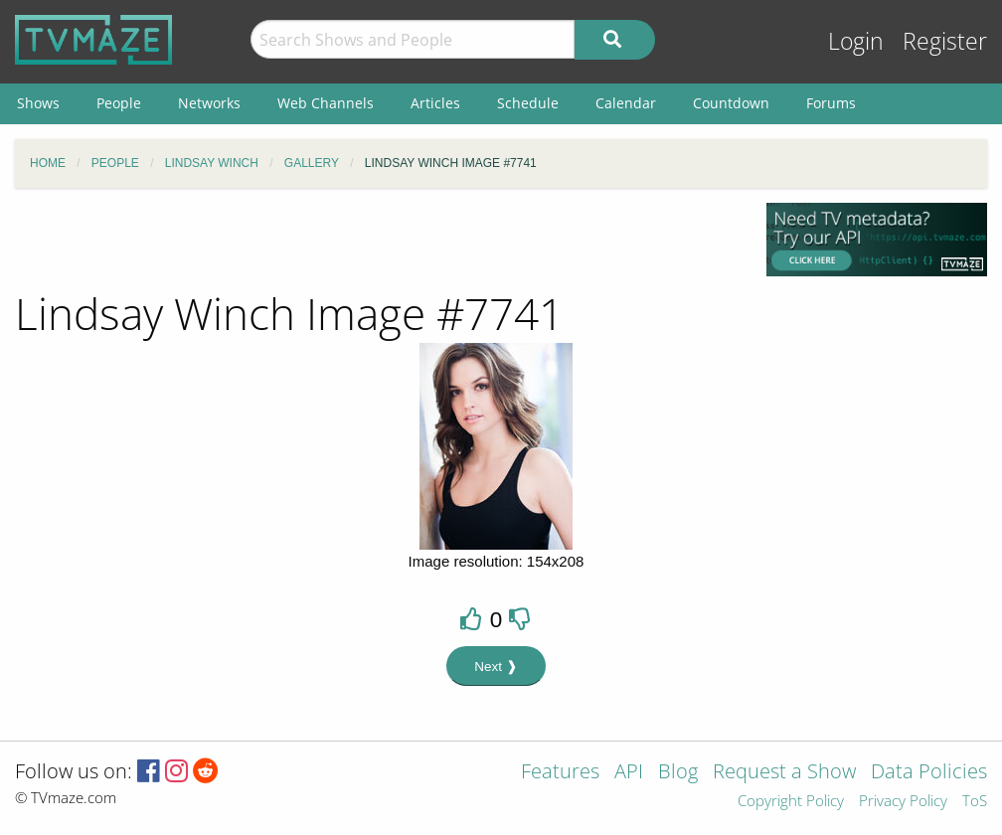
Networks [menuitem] (209, 102)
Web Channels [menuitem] (325, 102)
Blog (678, 772)
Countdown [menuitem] (731, 102)
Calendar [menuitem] (625, 102)
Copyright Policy (791, 801)
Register (945, 41)
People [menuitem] (118, 102)
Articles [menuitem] (435, 102)
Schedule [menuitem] (528, 102)
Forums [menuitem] (831, 102)
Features (560, 772)
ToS (974, 801)
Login (856, 41)
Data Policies (929, 772)
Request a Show (784, 772)
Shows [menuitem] (38, 102)
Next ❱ (496, 666)
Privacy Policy (903, 801)
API (628, 772)
